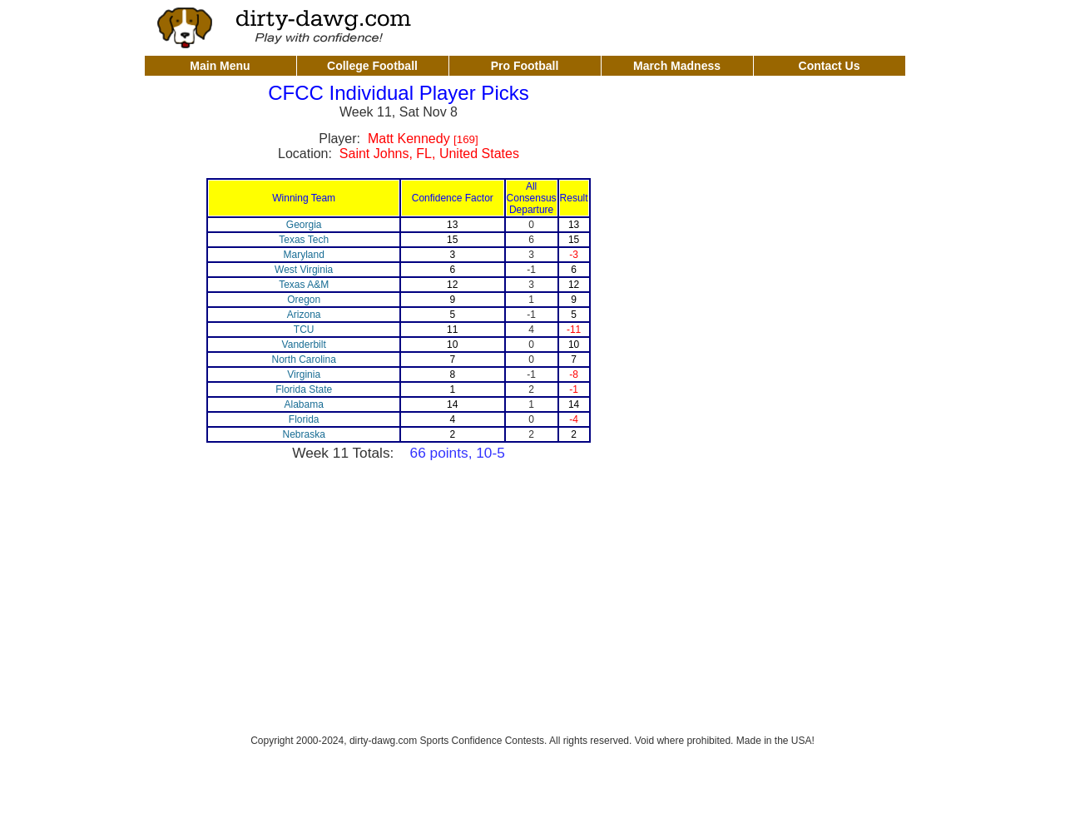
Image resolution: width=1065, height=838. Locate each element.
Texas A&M (304, 284)
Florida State (303, 389)
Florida (304, 419)
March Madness (677, 65)
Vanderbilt (304, 344)
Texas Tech (304, 239)
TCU (304, 329)
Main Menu (220, 65)
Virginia (303, 374)
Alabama (303, 404)
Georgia (304, 225)
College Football (372, 65)
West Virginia (304, 269)
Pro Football (525, 65)
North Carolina (303, 359)
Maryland (303, 254)
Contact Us (829, 65)
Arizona (304, 314)
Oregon (303, 299)
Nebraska (303, 434)
